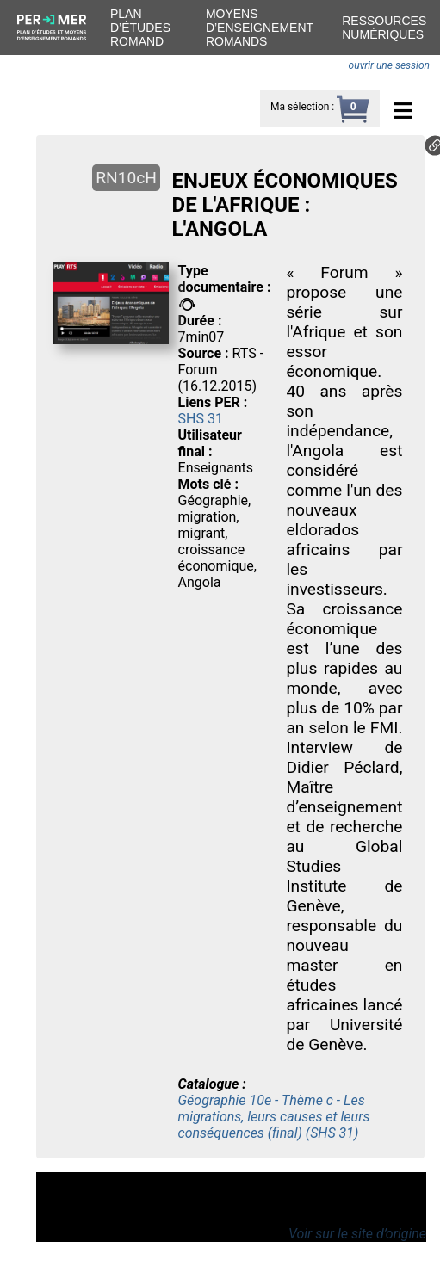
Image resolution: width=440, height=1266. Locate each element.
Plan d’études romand (140, 27)
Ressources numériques (384, 27)
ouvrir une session (389, 65)
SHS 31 (200, 419)
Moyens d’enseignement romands (259, 27)
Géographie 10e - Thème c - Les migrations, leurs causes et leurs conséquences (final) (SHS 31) (274, 1116)
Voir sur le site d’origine (357, 1234)
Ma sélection (299, 107)
